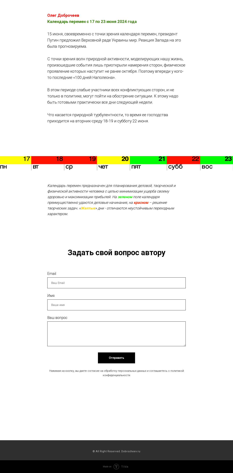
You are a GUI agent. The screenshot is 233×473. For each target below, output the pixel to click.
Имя (51, 295)
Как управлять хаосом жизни (98, 7)
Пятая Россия (168, 7)
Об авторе (214, 7)
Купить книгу (192, 7)
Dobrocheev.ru (25, 9)
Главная (66, 7)
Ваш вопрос (57, 317)
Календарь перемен (138, 7)
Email (51, 273)
